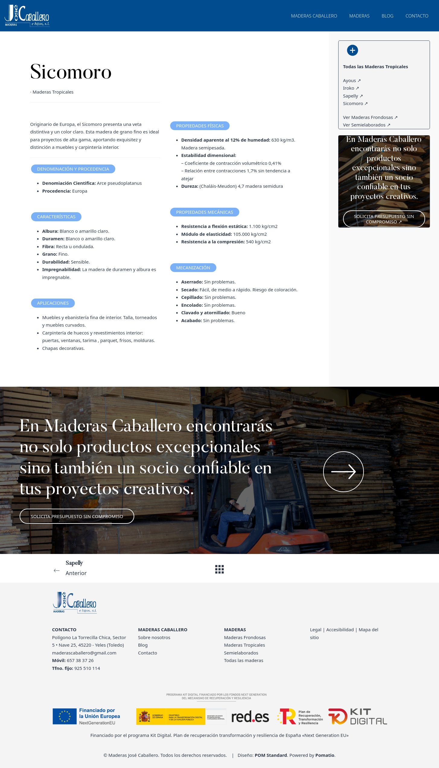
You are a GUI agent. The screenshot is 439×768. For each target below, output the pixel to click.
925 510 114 (87, 668)
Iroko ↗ (351, 88)
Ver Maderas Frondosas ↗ (370, 117)
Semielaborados (241, 653)
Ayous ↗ (352, 80)
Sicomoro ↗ (355, 103)
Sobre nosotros (154, 637)
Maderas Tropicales (244, 645)
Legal (316, 629)
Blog (143, 645)
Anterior (116, 568)
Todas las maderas (243, 660)
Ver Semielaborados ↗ (367, 125)
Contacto (147, 653)
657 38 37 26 (80, 660)
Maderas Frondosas (245, 637)
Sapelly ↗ (353, 95)
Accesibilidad (340, 629)
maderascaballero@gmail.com (84, 653)
